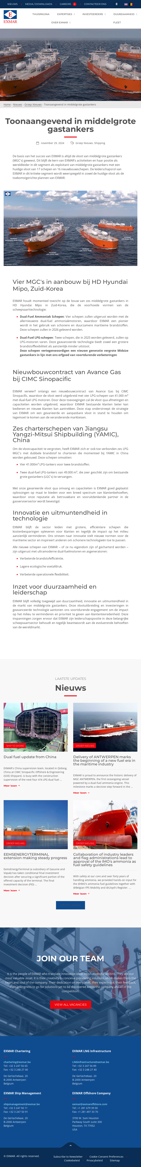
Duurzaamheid (125, 14)
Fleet (117, 22)
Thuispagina (40, 14)
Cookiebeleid (71, 1160)
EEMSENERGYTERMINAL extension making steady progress (35, 856)
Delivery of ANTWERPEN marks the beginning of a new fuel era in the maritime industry (104, 760)
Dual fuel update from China (30, 757)
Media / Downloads (38, 4)
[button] (117, 4)
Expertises (66, 14)
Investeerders (94, 14)
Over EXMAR (60, 23)
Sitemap (115, 1160)
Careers (68, 4)
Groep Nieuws (33, 104)
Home (7, 104)
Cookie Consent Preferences (107, 1156)
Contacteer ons (95, 4)
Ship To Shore (15, 745)
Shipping (99, 143)
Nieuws (12, 4)
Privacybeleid (95, 1160)
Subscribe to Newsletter (67, 1156)
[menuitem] (125, 4)
